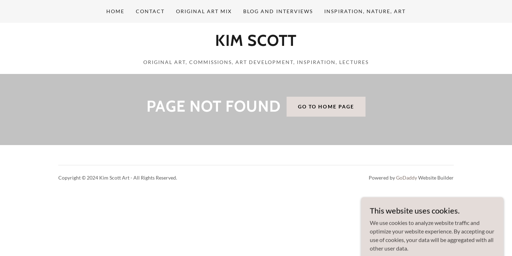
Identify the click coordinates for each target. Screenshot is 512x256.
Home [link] (115, 11)
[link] (256, 43)
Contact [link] (150, 11)
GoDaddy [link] (406, 178)
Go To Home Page (326, 106)
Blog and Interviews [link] (278, 11)
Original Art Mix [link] (204, 11)
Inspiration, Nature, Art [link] (365, 11)
